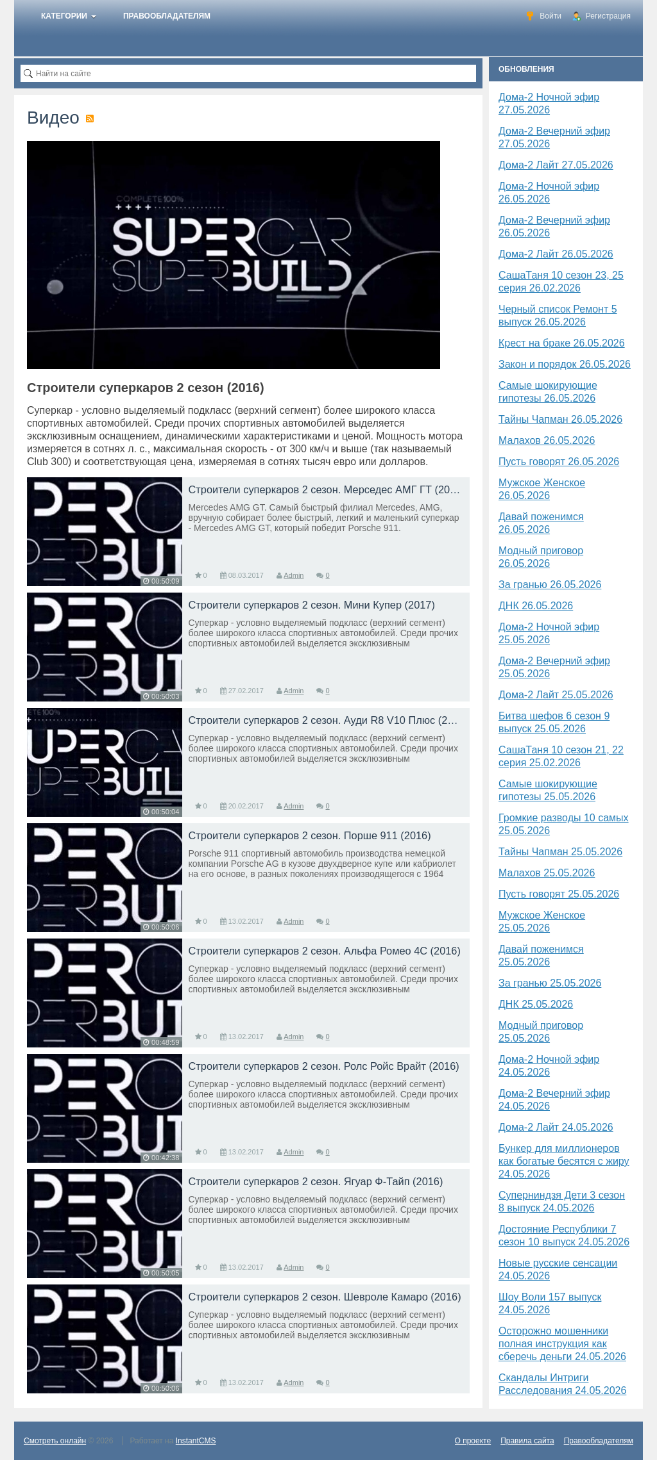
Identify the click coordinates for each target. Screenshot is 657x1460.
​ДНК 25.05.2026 (536, 1004)
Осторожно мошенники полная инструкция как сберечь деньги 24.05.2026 (562, 1343)
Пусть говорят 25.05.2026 (559, 894)
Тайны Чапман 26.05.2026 (560, 419)
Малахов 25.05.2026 (547, 872)
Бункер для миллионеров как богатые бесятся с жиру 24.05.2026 (564, 1161)
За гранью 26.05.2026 (550, 584)
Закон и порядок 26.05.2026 (565, 364)
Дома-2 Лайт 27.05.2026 (556, 165)
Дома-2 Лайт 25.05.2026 (556, 694)
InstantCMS (196, 1440)
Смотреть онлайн (55, 1440)
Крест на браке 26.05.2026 (562, 343)
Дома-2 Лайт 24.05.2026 (556, 1127)
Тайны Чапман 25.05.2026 (560, 851)
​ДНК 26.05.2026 (536, 605)
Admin (293, 575)
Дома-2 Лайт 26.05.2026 (556, 254)
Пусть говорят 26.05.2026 (559, 461)
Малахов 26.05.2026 (547, 440)
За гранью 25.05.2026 (550, 983)
